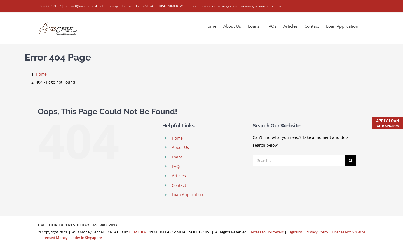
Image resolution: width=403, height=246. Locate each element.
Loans (177, 157)
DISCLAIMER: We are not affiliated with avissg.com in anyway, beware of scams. (220, 6)
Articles (179, 175)
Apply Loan (387, 122)
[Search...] (299, 160)
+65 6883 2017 (104, 224)
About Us (180, 147)
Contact (179, 185)
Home (177, 138)
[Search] (350, 160)
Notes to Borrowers (267, 231)
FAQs (176, 166)
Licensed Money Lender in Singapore (71, 237)
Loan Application (187, 194)
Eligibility (294, 231)
